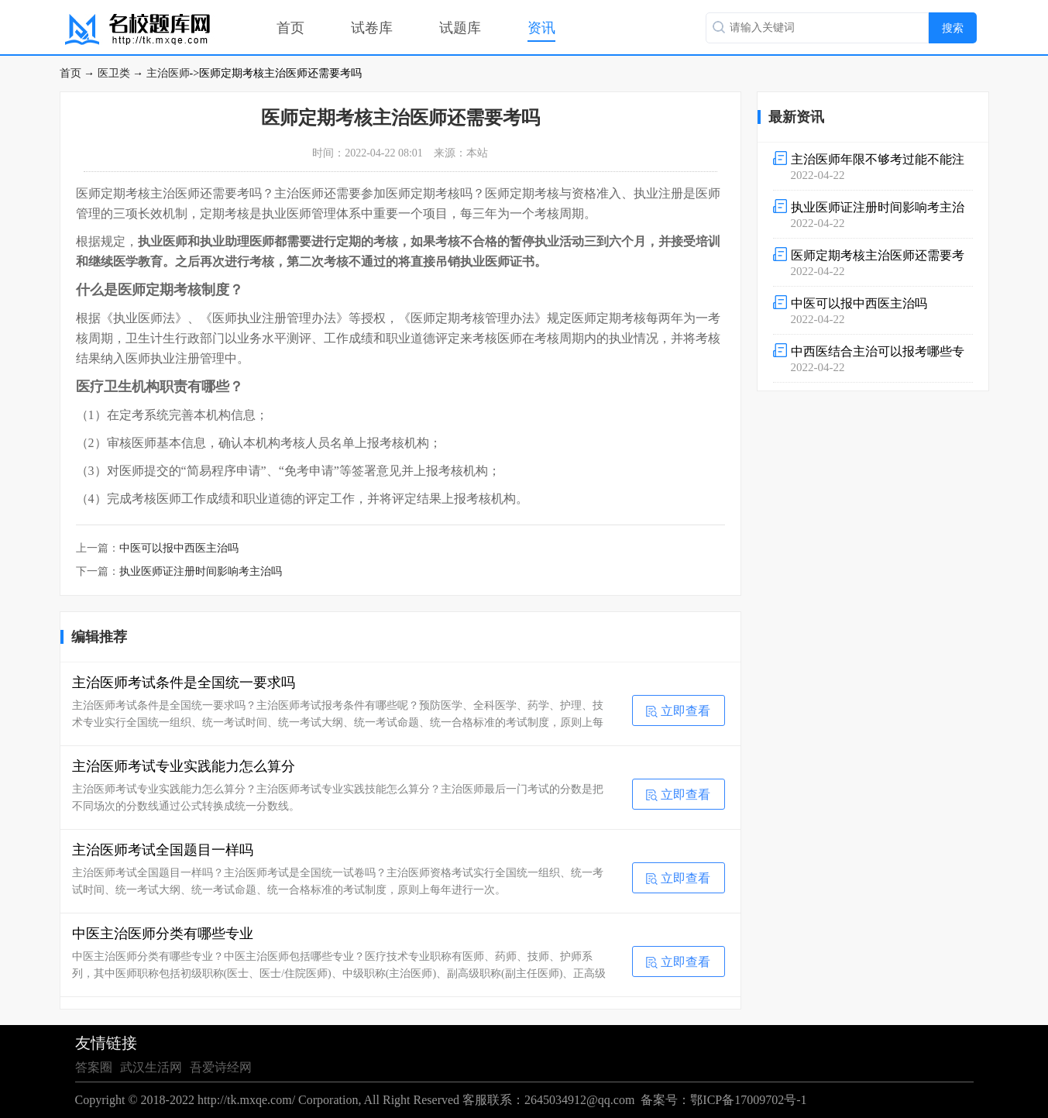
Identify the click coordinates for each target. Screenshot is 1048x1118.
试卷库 (372, 28)
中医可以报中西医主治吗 (179, 548)
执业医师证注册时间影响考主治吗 (200, 571)
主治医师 (168, 73)
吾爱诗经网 (221, 1067)
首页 (290, 28)
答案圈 (93, 1067)
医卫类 (114, 73)
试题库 (460, 28)
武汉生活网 (151, 1067)
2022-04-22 (873, 166)
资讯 (541, 28)
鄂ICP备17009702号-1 (748, 1099)
